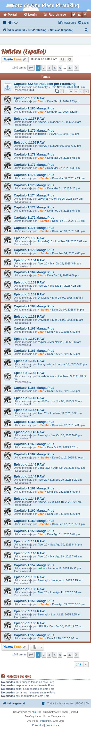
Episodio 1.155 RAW (29, 238)
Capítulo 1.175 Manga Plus (34, 185)
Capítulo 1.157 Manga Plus (34, 565)
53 (81, 91)
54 (86, 91)
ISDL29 (42, 626)
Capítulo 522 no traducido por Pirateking (44, 84)
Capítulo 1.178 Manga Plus (34, 154)
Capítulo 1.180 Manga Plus (34, 108)
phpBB (35, 712)
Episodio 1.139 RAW (29, 577)
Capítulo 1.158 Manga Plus (34, 531)
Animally (43, 87)
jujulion (42, 133)
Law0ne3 (43, 198)
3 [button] (49, 68)
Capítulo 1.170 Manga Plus (34, 250)
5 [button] (60, 68)
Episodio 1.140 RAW (29, 553)
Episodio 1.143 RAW (29, 498)
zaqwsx (42, 342)
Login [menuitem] (32, 14)
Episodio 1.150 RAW (29, 339)
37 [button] (70, 68)
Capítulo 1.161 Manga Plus (34, 488)
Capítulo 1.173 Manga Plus (34, 207)
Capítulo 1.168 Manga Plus (34, 306)
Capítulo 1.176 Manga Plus (34, 175)
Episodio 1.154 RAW (29, 260)
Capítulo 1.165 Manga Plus (34, 387)
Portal (12, 14)
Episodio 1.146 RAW (29, 398)
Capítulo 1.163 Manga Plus (34, 444)
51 (71, 91)
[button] (31, 68)
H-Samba (43, 178)
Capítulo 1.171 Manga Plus (34, 228)
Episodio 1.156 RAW (29, 142)
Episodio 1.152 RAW (29, 294)
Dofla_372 (44, 467)
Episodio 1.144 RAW (29, 476)
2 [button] (44, 68)
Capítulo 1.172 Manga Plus (34, 217)
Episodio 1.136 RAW (29, 623)
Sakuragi (43, 435)
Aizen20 (42, 121)
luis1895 (43, 401)
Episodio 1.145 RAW (29, 464)
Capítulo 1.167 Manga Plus (34, 328)
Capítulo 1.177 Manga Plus (34, 164)
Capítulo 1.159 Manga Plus (34, 521)
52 (76, 91)
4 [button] (55, 68)
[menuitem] (13, 23)
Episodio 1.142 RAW (29, 432)
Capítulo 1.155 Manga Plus (34, 635)
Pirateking (44, 721)
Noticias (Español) (23, 51)
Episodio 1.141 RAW (29, 541)
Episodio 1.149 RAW (29, 361)
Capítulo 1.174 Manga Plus (34, 195)
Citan (41, 101)
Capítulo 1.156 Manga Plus (34, 601)
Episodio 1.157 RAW (29, 118)
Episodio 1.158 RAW (29, 98)
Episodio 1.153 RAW (29, 282)
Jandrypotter (45, 364)
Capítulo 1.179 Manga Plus (34, 130)
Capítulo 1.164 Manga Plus (34, 422)
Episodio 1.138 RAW (29, 589)
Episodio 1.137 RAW (29, 611)
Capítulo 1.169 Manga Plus (34, 272)
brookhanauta (46, 376)
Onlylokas (43, 297)
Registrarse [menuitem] (57, 14)
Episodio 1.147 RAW (29, 410)
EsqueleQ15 (45, 241)
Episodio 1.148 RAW (29, 373)
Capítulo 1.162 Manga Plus (34, 454)
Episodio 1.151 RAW (29, 316)
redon (41, 568)
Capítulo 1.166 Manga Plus (34, 350)
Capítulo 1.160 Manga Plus (34, 510)
